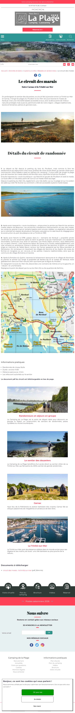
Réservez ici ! (38, 30)
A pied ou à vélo (29, 71)
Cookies (19, 667)
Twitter (39, 75)
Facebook (35, 75)
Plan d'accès (55, 661)
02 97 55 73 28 (34, 6)
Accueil (4, 71)
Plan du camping (55, 663)
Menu (2, 40)
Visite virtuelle (55, 670)
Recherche (70, 40)
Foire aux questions (18, 665)
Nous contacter (18, 672)
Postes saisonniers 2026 (37, 601)
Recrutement (19, 661)
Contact (43, 6)
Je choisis (37, 699)
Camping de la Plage (18, 658)
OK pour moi (37, 692)
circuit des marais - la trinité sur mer (17, 570)
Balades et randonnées (47, 71)
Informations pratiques (55, 658)
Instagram (42, 645)
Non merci (37, 706)
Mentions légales (18, 670)
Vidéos (55, 665)
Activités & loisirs (15, 71)
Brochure (55, 667)
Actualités (18, 663)
